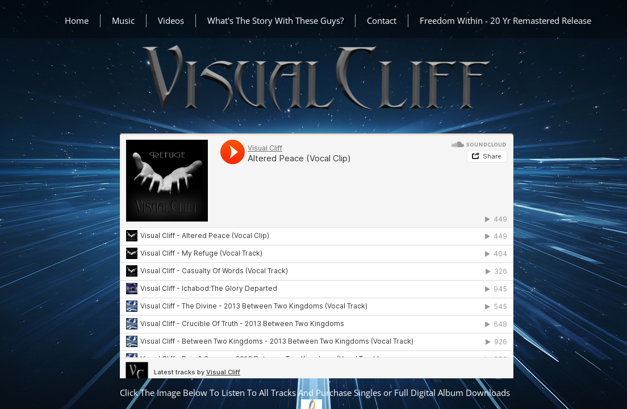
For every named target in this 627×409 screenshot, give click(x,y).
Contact (381, 20)
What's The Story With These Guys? (275, 20)
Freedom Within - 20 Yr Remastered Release (505, 20)
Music (123, 20)
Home (77, 20)
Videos (171, 20)
